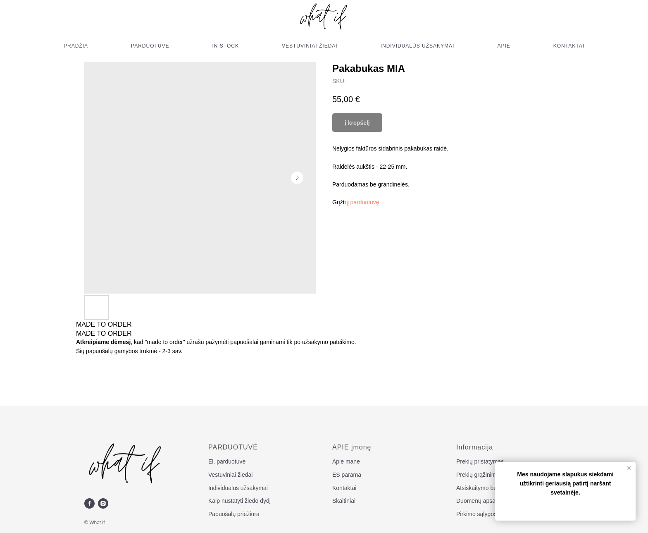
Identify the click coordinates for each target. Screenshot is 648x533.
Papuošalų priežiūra (234, 514)
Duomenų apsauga (480, 500)
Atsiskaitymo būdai (480, 488)
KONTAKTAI (568, 46)
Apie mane (346, 461)
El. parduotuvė (226, 461)
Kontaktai (344, 488)
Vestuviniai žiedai (230, 474)
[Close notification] (629, 468)
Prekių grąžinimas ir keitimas (493, 474)
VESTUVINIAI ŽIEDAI (310, 46)
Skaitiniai (343, 500)
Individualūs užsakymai (238, 488)
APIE (503, 46)
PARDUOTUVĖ (150, 46)
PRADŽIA (76, 46)
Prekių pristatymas (480, 461)
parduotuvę (364, 202)
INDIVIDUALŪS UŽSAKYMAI (418, 46)
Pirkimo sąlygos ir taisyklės (490, 514)
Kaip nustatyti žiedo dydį (239, 500)
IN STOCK (225, 46)
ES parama (346, 474)
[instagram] (103, 503)
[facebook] (89, 503)
